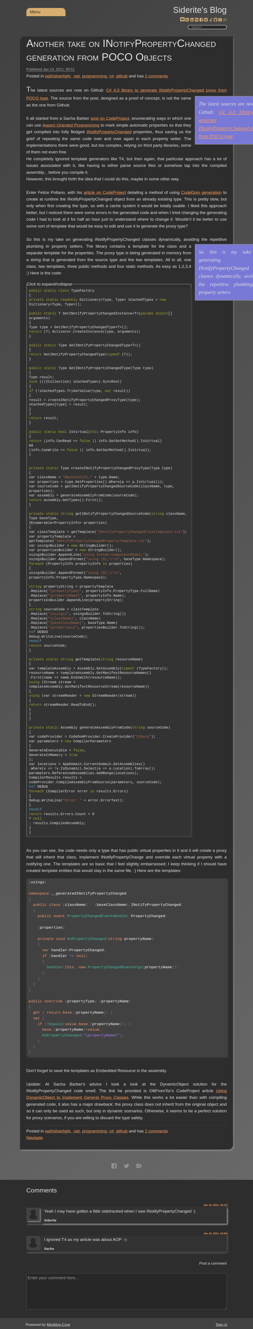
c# (111, 76)
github (122, 76)
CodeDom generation (201, 192)
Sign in (221, 1325)
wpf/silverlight (57, 76)
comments (156, 76)
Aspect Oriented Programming (70, 125)
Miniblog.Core (58, 1325)
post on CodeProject (110, 118)
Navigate (34, 1137)
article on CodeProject (105, 192)
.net (76, 76)
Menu (35, 12)
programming (94, 76)
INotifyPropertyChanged (109, 131)
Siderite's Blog (200, 10)
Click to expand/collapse (49, 284)
